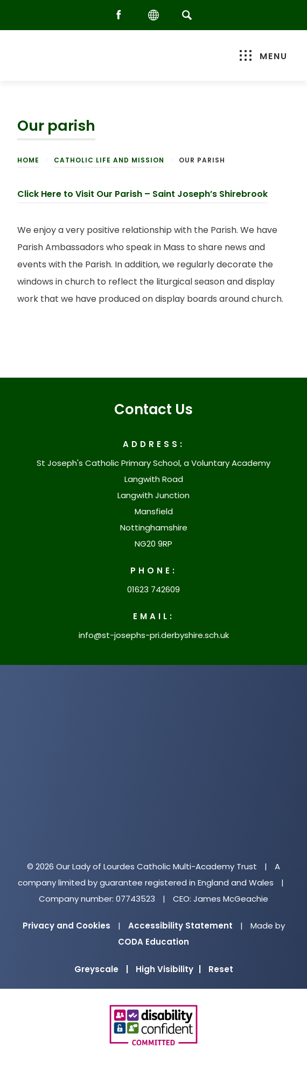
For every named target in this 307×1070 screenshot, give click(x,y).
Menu (264, 56)
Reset (220, 969)
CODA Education (153, 941)
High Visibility (168, 969)
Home (28, 160)
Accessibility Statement (180, 925)
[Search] (187, 15)
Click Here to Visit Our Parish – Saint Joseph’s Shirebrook (142, 194)
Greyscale (101, 969)
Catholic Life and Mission (109, 160)
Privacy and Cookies (66, 925)
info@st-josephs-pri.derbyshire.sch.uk (154, 635)
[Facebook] (121, 15)
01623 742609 (153, 589)
